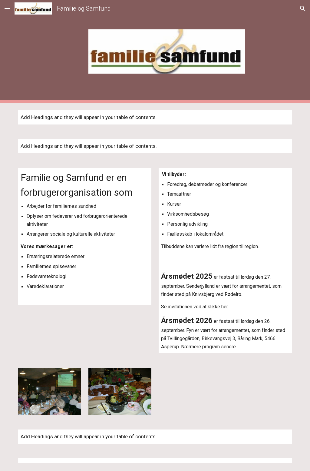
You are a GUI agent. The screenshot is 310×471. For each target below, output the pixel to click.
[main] (85, 236)
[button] (7, 8)
